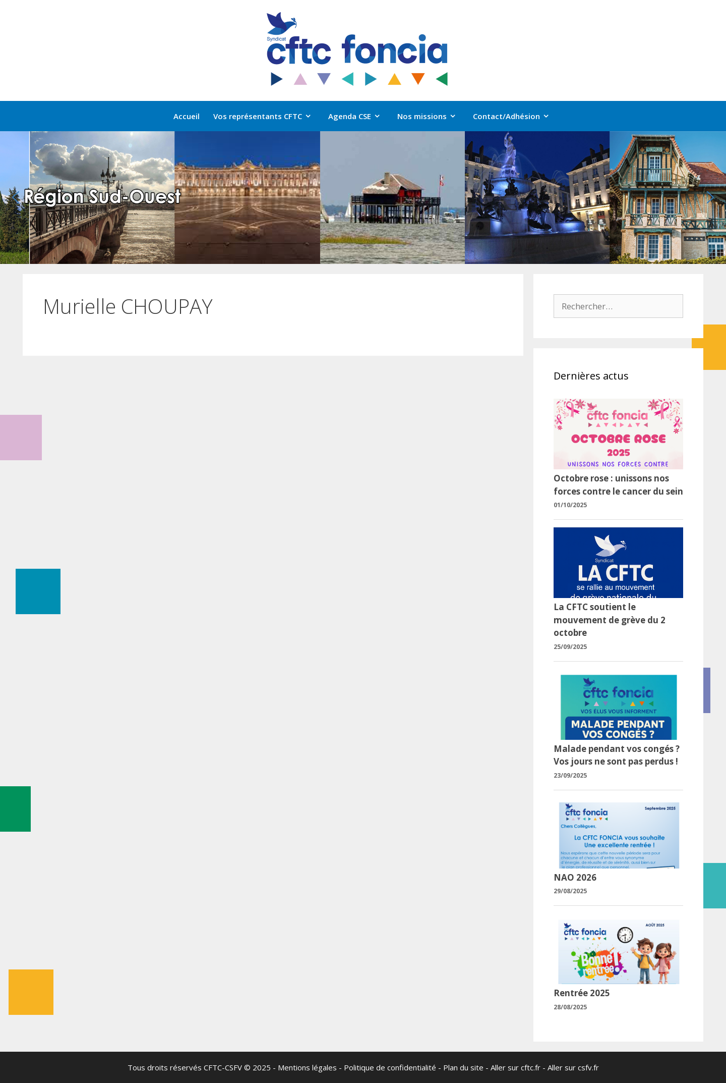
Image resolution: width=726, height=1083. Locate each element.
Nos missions (431, 116)
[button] (16, 197)
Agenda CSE (359, 116)
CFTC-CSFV (223, 1067)
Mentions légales (307, 1067)
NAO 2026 (575, 877)
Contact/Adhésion (516, 116)
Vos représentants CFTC (267, 116)
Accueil (186, 116)
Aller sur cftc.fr (515, 1067)
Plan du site (463, 1067)
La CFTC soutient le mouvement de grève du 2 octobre (610, 619)
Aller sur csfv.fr (573, 1067)
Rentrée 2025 (582, 993)
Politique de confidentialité (390, 1067)
